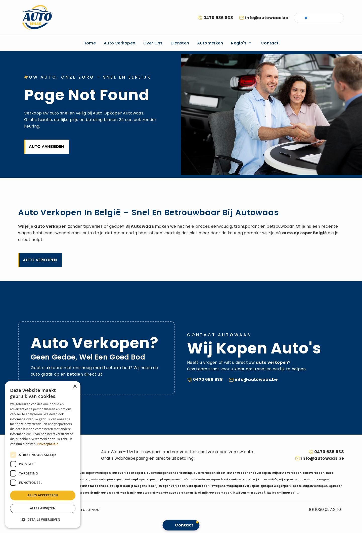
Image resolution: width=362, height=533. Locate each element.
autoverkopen (313, 473)
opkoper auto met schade (88, 486)
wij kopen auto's (265, 479)
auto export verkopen (94, 473)
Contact (270, 43)
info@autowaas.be (266, 18)
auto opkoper (297, 233)
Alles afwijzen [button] (43, 508)
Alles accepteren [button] (43, 495)
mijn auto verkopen (286, 473)
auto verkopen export (128, 473)
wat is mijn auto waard (137, 493)
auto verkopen (50, 226)
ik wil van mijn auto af (249, 493)
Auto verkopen (119, 43)
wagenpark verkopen (243, 486)
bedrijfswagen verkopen (166, 486)
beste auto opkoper (236, 479)
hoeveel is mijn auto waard (99, 493)
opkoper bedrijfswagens (128, 486)
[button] (42, 519)
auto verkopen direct (209, 473)
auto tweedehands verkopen (249, 473)
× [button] (75, 386)
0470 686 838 (218, 18)
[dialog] (42, 454)
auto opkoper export (141, 479)
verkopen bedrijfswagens (206, 486)
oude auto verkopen (205, 479)
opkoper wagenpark (275, 486)
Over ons (153, 43)
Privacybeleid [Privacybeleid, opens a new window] (48, 444)
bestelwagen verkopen (310, 486)
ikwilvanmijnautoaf (281, 493)
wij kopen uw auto (292, 479)
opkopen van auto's (173, 479)
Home (89, 43)
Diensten (180, 43)
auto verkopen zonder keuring (169, 473)
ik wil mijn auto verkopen (212, 493)
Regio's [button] (242, 43)
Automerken (210, 43)
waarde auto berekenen (174, 493)
